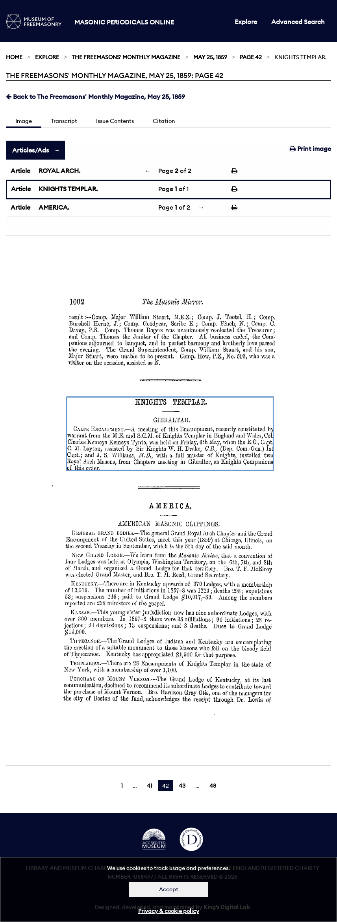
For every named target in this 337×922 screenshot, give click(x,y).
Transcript (64, 121)
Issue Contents (115, 121)
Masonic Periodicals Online (124, 22)
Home (14, 57)
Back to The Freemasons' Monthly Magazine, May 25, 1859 (95, 96)
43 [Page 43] (182, 785)
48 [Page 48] (212, 785)
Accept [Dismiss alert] (168, 889)
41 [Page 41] (149, 785)
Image (23, 121)
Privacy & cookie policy (168, 911)
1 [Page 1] (122, 785)
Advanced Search (298, 22)
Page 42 (251, 57)
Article (20, 171)
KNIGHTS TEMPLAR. (68, 189)
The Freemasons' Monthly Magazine (126, 57)
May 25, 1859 (210, 57)
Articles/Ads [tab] (30, 150)
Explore (246, 22)
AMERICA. (54, 207)
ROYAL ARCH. (59, 171)
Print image (310, 148)
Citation (164, 121)
